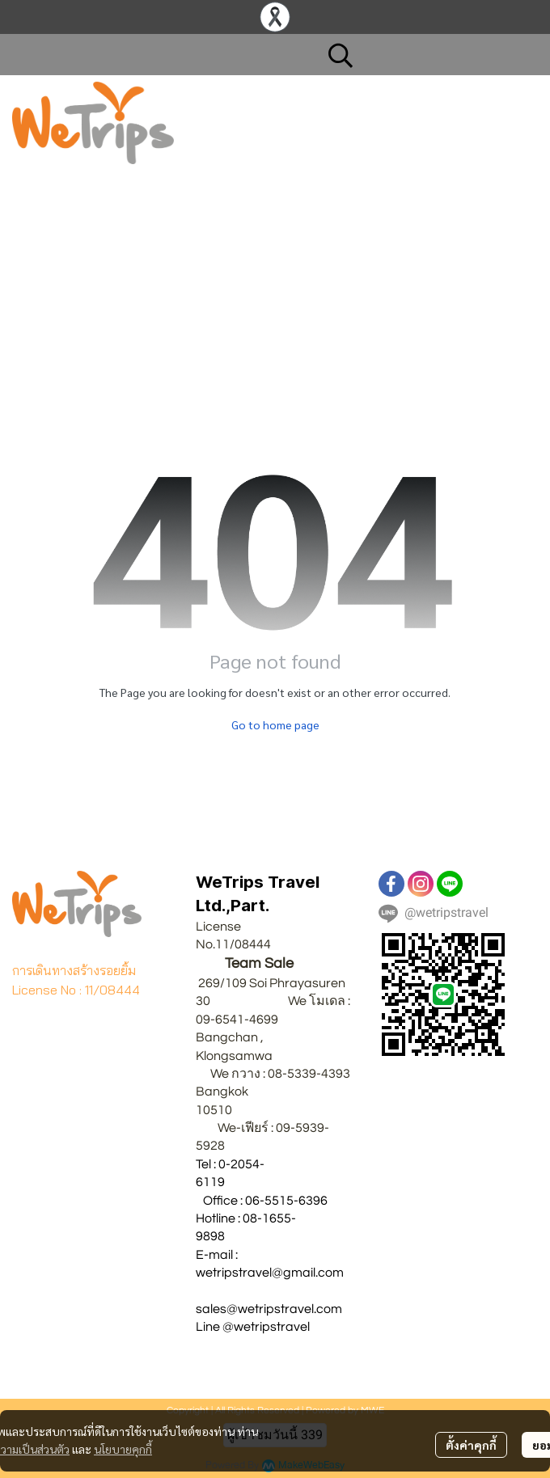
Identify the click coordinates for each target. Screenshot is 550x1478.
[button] (425, 55)
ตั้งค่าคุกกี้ (471, 1445)
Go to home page (275, 724)
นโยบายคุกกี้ (123, 1449)
